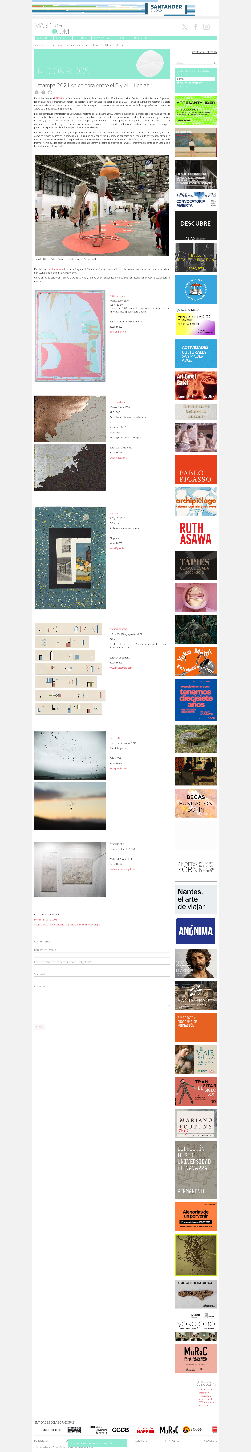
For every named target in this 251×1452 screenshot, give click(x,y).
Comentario (41, 986)
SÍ (120, 1443)
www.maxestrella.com (120, 668)
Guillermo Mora (117, 296)
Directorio (82, 38)
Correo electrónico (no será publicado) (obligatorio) (62, 962)
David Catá (114, 738)
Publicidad (41, 1441)
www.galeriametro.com (121, 768)
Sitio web (39, 974)
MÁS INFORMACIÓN (105, 1443)
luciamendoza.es (118, 458)
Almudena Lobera (118, 629)
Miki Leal (113, 513)
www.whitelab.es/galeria (122, 869)
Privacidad (172, 1441)
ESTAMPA (59, 98)
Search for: (180, 58)
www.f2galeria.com (119, 548)
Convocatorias (103, 38)
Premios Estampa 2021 (46, 919)
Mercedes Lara (117, 402)
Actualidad (44, 38)
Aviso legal (209, 1441)
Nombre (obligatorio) (45, 949)
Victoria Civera (56, 269)
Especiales (63, 38)
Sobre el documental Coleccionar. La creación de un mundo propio (67, 924)
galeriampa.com (117, 331)
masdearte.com (43, 45)
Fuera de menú (139, 38)
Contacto (141, 1441)
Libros (121, 38)
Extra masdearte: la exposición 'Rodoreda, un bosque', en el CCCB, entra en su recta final (207, 1397)
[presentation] (58, 1015)
